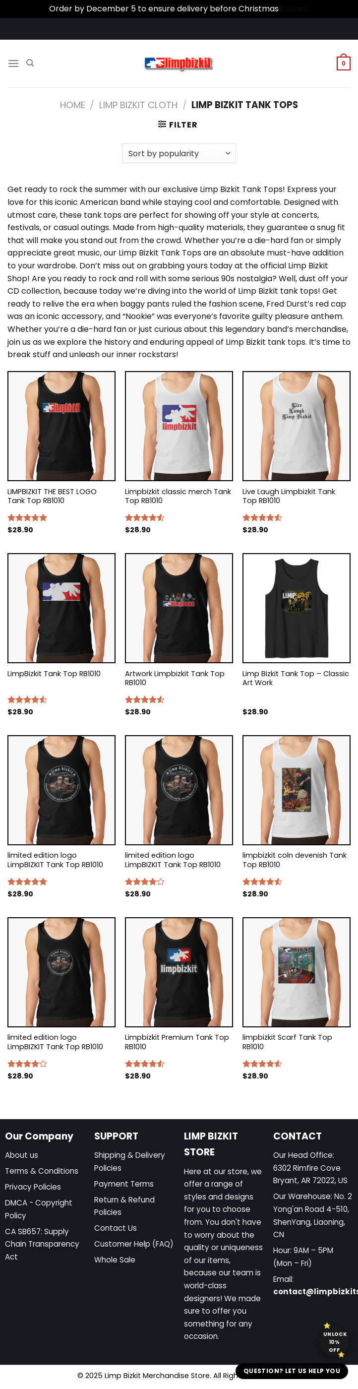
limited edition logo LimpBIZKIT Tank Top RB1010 (55, 860)
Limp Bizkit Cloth (138, 105)
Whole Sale (114, 1260)
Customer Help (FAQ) (134, 1244)
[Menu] (13, 63)
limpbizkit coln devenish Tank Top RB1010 (294, 860)
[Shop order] (179, 153)
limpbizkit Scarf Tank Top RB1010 (287, 1042)
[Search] (30, 63)
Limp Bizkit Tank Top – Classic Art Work (295, 678)
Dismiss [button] (295, 8)
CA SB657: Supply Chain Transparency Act (42, 1244)
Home (72, 105)
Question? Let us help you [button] (291, 1371)
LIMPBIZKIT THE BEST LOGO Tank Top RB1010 (52, 496)
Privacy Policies (33, 1187)
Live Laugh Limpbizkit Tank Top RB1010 (288, 496)
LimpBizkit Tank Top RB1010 (54, 674)
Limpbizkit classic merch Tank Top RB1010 (178, 496)
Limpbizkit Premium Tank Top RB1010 (177, 1042)
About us (21, 1155)
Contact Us (115, 1228)
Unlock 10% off (335, 1342)
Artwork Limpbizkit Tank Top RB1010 (175, 678)
